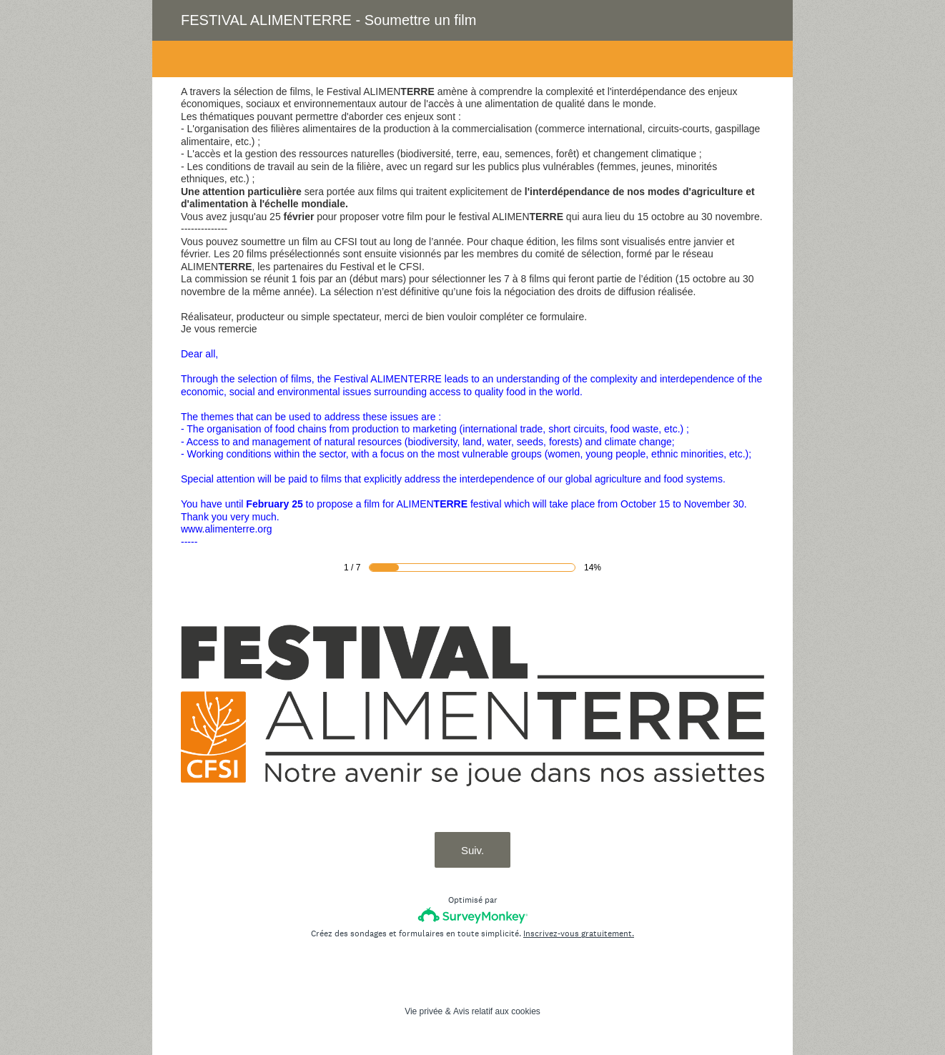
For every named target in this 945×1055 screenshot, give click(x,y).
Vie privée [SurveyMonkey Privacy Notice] (423, 1011)
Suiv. (472, 850)
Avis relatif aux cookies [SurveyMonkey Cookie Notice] (496, 1011)
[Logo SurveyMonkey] (473, 915)
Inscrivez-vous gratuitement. (578, 933)
